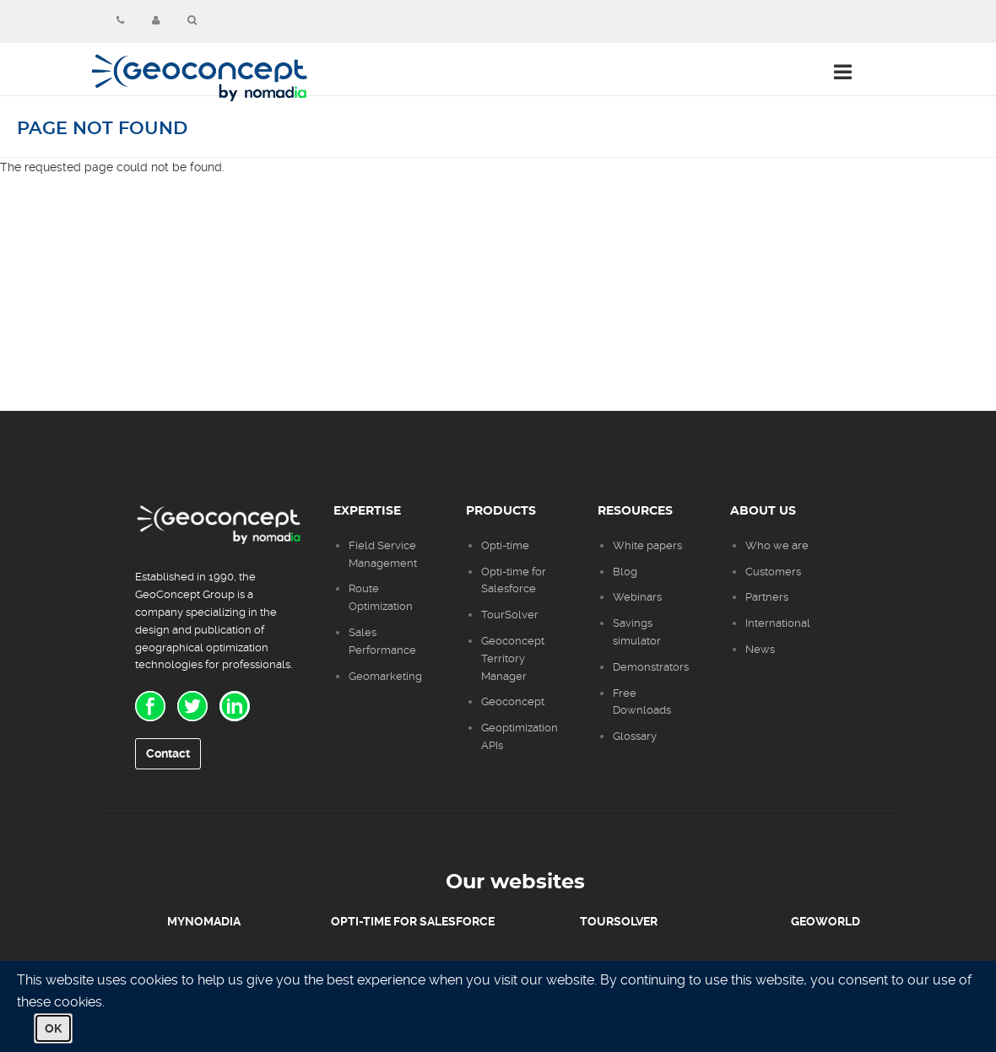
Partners (766, 597)
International (777, 623)
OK (53, 1028)
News (760, 649)
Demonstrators (651, 667)
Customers (773, 571)
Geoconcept (512, 701)
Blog (625, 571)
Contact (168, 753)
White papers (647, 545)
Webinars (637, 597)
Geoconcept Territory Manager (512, 658)
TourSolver (510, 614)
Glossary (635, 736)
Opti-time (505, 545)
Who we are (777, 545)
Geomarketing (385, 676)
